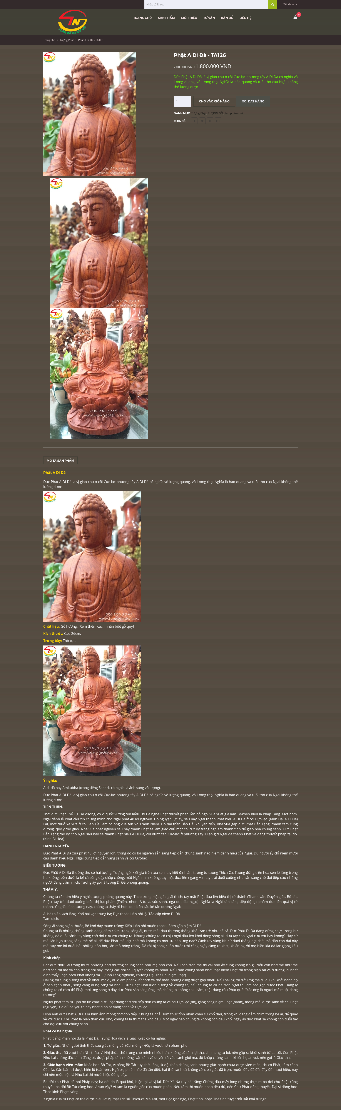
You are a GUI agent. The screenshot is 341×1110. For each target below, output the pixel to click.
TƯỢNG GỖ (215, 113)
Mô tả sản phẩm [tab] (60, 460)
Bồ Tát (131, 1064)
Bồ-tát (292, 896)
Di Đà (197, 925)
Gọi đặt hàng (253, 101)
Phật (80, 989)
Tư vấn (209, 17)
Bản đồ (227, 17)
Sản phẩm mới (234, 113)
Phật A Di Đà (61, 872)
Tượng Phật (67, 40)
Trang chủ (142, 17)
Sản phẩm (166, 17)
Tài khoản (291, 4)
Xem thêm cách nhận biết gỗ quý (106, 626)
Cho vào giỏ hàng (214, 101)
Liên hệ (245, 17)
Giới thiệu (189, 17)
